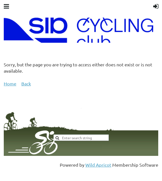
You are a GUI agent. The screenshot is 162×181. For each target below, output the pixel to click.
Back (26, 83)
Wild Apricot (98, 164)
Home (10, 83)
